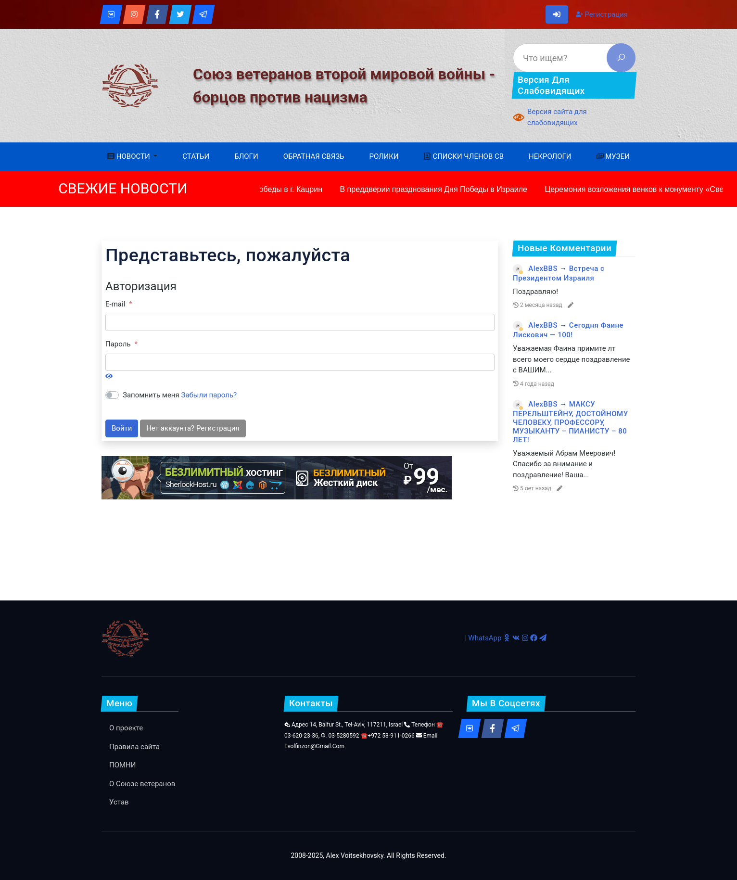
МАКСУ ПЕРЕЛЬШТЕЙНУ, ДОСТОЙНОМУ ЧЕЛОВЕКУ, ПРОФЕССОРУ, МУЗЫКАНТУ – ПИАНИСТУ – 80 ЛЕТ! (570, 422)
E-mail (115, 304)
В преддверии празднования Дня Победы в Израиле (433, 189)
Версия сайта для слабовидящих (557, 117)
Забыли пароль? (209, 395)
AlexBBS (543, 268)
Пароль (118, 344)
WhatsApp (484, 638)
